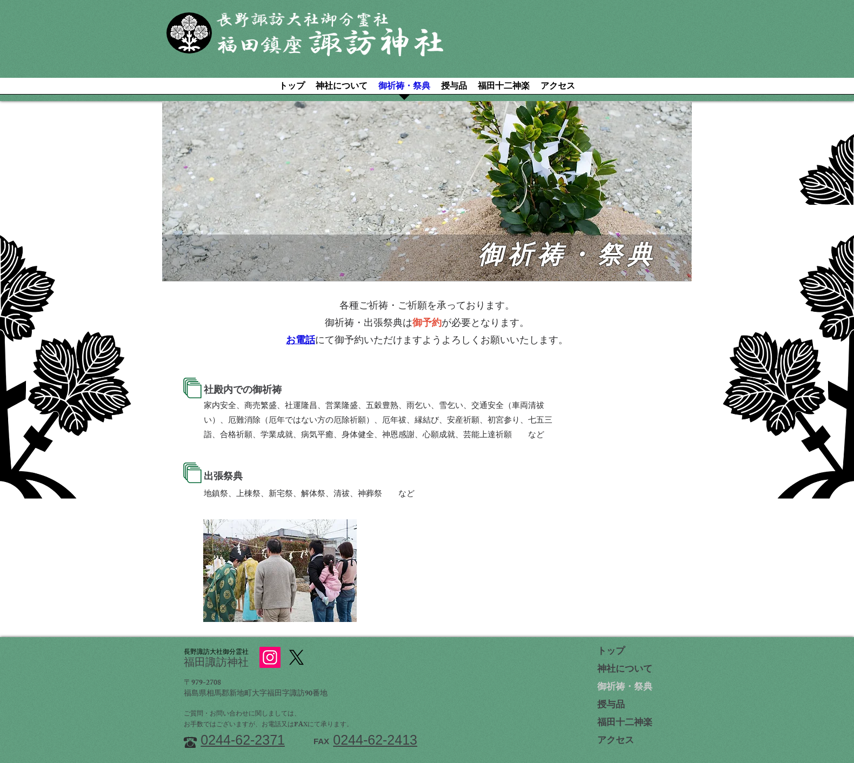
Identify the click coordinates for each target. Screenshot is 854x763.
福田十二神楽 (624, 723)
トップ (611, 652)
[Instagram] (270, 657)
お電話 (300, 341)
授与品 (611, 705)
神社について (624, 670)
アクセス (615, 741)
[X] (296, 657)
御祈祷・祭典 (624, 688)
